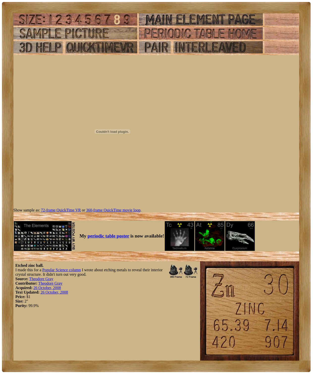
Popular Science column (61, 270)
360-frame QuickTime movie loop (113, 210)
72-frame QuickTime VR (61, 210)
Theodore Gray (41, 279)
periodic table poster (108, 235)
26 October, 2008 (47, 288)
